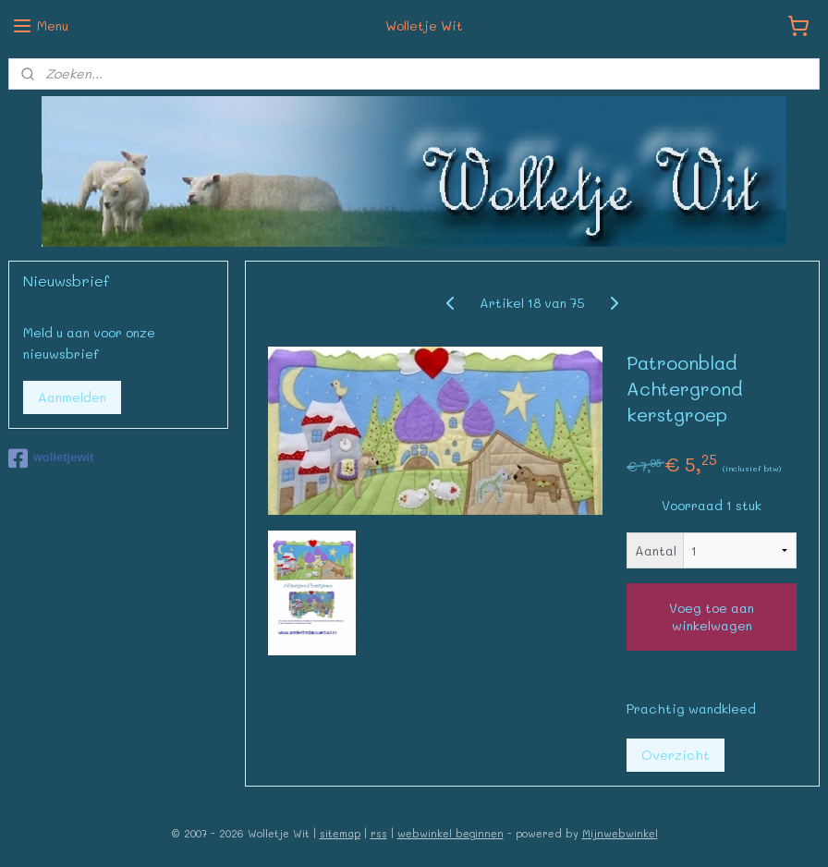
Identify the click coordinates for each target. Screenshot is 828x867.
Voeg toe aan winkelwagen (711, 616)
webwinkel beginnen (450, 833)
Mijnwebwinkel (620, 833)
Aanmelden (72, 397)
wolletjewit (51, 458)
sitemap (340, 833)
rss (379, 833)
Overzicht (675, 754)
